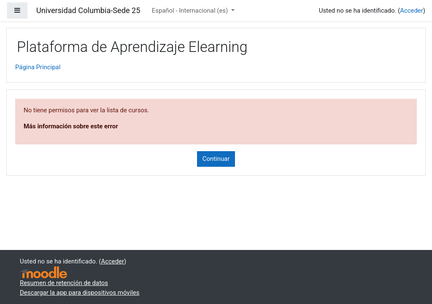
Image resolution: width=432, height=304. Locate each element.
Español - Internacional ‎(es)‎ (191, 10)
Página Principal (37, 67)
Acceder (411, 10)
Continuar (216, 159)
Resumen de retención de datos (64, 283)
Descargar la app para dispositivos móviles (79, 292)
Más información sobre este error (71, 126)
